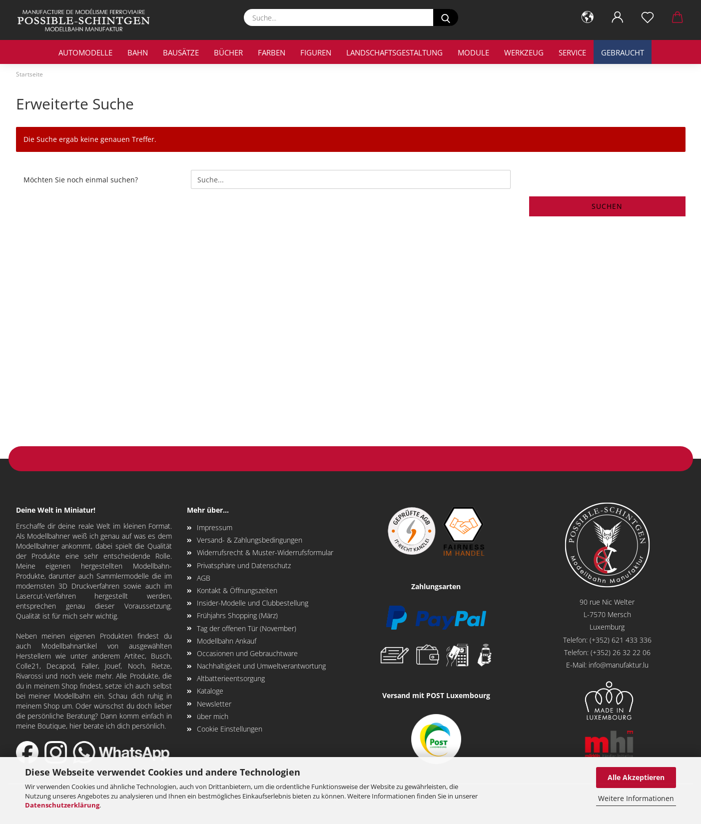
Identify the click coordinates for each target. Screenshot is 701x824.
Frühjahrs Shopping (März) (237, 615)
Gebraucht (622, 52)
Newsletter (214, 704)
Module (473, 52)
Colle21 (27, 666)
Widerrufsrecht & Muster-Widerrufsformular (265, 552)
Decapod (60, 666)
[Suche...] (445, 17)
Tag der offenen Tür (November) (246, 628)
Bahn (137, 52)
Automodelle (85, 52)
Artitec (134, 656)
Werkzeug (524, 52)
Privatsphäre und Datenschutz (244, 565)
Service (572, 52)
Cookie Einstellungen (229, 729)
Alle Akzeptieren (636, 777)
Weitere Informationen (636, 798)
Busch (160, 656)
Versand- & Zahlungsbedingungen (249, 540)
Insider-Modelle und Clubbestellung (252, 603)
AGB (203, 578)
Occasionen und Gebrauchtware (247, 653)
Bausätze (181, 52)
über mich (212, 716)
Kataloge (210, 691)
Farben (271, 52)
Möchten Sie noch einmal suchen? (80, 179)
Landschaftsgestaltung (394, 52)
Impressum (214, 527)
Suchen (607, 206)
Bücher (228, 52)
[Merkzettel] (648, 17)
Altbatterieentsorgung (231, 678)
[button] (588, 17)
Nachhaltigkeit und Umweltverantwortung (261, 666)
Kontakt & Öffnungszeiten (237, 590)
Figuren (315, 52)
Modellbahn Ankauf (226, 641)
